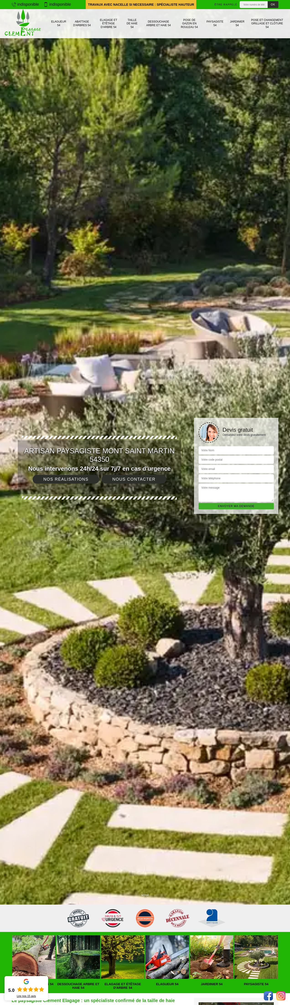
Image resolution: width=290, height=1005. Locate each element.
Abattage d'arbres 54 (82, 23)
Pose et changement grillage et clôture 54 (267, 23)
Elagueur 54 (58, 23)
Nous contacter (133, 479)
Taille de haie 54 (132, 23)
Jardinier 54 (237, 23)
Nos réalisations (65, 479)
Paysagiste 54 (215, 23)
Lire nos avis (26, 996)
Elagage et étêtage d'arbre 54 (108, 23)
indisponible (25, 4)
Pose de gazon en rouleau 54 (189, 23)
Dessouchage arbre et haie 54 (158, 23)
